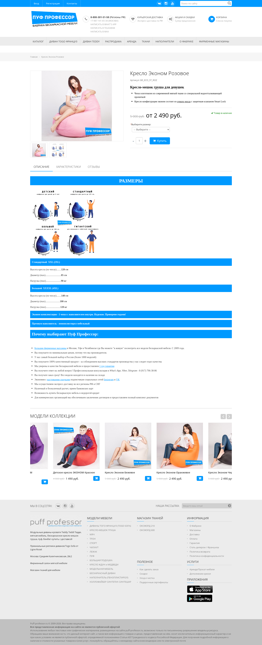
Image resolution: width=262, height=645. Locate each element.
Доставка (194, 534)
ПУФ (92, 555)
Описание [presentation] (41, 167)
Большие (39, 348)
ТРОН (93, 538)
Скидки (143, 573)
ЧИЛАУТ (94, 547)
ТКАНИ (146, 41)
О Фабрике (195, 525)
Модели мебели (99, 518)
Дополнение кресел (200, 573)
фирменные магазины (55, 348)
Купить (160, 141)
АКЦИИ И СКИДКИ (185, 17)
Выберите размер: (140, 124)
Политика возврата (200, 551)
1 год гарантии (106, 366)
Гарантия (195, 543)
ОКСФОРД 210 (147, 525)
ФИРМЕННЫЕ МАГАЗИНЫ (214, 41)
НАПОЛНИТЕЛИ (164, 41)
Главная (34, 56)
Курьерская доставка (150, 17)
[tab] (41, 166)
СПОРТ (93, 543)
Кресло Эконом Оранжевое (202, 472)
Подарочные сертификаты (154, 582)
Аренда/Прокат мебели (202, 569)
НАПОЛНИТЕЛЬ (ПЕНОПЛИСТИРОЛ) (109, 577)
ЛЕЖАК (93, 551)
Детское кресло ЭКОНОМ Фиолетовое (45, 474)
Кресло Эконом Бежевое (149, 472)
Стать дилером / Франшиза (204, 547)
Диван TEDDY (91, 41)
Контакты (72, 3)
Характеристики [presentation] (68, 167)
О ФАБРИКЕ (186, 41)
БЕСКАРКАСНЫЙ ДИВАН (102, 573)
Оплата (193, 538)
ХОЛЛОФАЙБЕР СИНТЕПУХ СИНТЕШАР (110, 581)
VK (118, 379)
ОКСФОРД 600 (147, 530)
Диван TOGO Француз (63, 41)
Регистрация (53, 3)
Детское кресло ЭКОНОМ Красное (103, 472)
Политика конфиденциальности (207, 555)
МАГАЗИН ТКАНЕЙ (150, 518)
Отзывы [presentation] (94, 167)
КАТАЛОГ (38, 41)
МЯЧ (92, 534)
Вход (36, 3)
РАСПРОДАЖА (113, 41)
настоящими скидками (58, 379)
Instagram (109, 379)
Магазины (195, 530)
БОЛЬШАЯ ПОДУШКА (101, 560)
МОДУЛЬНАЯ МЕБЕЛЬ (101, 568)
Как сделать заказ (149, 569)
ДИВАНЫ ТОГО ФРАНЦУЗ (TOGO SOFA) (110, 525)
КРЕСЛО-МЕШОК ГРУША (103, 530)
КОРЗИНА (221, 17)
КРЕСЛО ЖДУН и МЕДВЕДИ (104, 564)
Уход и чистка (147, 578)
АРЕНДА (131, 41)
